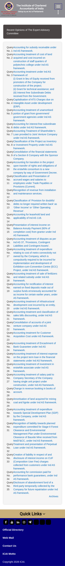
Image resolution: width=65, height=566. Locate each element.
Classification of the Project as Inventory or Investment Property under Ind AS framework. (35, 145)
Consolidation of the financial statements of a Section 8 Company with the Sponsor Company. (35, 155)
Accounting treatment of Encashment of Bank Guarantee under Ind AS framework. (34, 347)
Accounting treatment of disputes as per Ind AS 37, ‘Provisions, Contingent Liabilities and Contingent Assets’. (34, 242)
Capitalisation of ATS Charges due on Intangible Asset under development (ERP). (33, 103)
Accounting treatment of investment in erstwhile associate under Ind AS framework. (33, 367)
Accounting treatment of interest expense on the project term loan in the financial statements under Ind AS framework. (35, 357)
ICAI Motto (9, 553)
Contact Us (9, 545)
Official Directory (13, 529)
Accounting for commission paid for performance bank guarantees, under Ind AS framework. (35, 475)
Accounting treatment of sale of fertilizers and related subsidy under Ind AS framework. (35, 277)
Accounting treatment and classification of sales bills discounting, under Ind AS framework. (35, 315)
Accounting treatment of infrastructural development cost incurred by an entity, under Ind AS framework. (34, 305)
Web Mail (8, 537)
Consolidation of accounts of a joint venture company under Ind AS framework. (32, 326)
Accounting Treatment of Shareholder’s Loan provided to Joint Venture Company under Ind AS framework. (35, 134)
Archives (53, 496)
